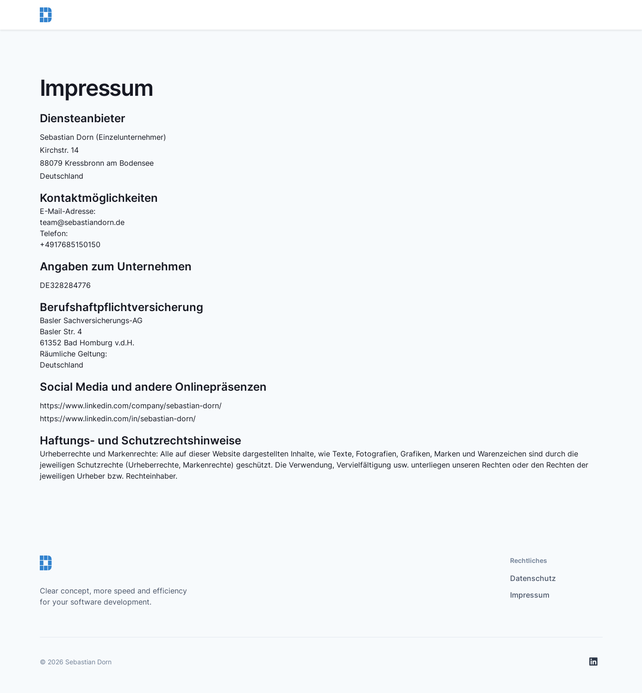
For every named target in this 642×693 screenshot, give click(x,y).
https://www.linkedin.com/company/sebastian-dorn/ (131, 405)
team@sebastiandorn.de (82, 222)
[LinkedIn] (593, 661)
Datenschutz (533, 578)
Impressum (529, 594)
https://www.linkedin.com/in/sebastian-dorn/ (118, 418)
